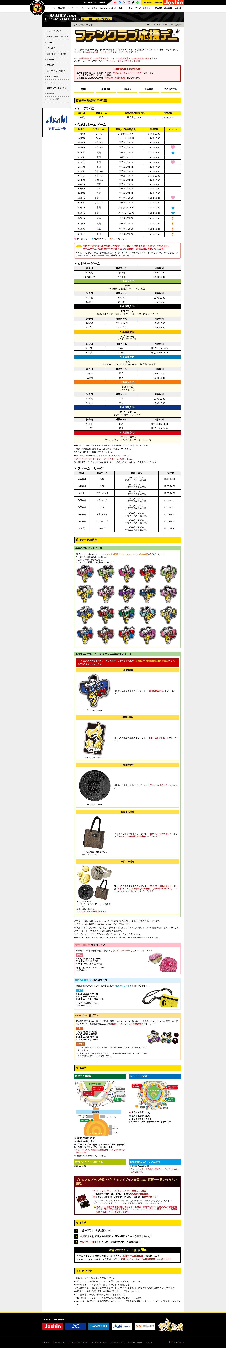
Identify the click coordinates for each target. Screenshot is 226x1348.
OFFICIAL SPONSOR (53, 1319)
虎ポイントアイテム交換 (56, 54)
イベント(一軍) (52, 77)
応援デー (50, 60)
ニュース (50, 43)
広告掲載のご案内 (117, 1342)
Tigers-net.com (90, 2)
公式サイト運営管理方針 (78, 1342)
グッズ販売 (51, 48)
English (102, 2)
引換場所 (127, 89)
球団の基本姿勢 (59, 1342)
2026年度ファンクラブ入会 (57, 37)
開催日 (84, 89)
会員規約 (50, 94)
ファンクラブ (157, 25)
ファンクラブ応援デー (172, 25)
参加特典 (105, 89)
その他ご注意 (170, 89)
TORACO (50, 65)
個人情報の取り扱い (99, 1342)
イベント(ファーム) (54, 82)
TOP (148, 25)
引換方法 (149, 89)
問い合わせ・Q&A (135, 1342)
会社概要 (45, 1342)
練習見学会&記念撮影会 (56, 71)
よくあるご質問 (53, 99)
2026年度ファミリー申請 (56, 88)
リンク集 (148, 1342)
